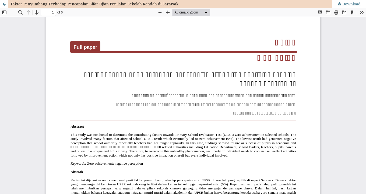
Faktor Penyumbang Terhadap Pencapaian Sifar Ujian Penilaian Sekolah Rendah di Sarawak (94, 3)
